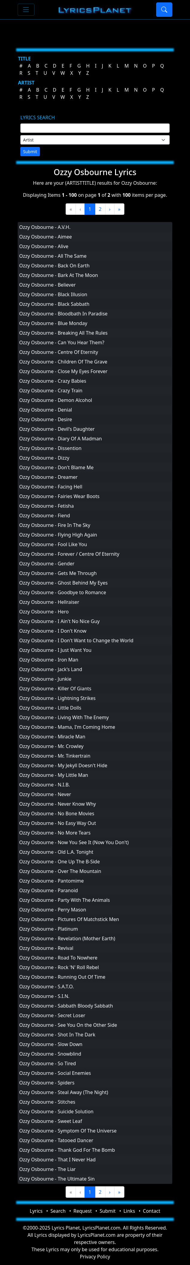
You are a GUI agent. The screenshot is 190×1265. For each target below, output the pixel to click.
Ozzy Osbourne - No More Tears (55, 832)
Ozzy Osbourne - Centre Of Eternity (58, 352)
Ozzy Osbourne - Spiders (46, 1082)
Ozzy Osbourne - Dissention (50, 448)
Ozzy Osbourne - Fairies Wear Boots (59, 496)
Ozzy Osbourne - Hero (44, 611)
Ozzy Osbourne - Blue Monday (53, 323)
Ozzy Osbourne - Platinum (48, 929)
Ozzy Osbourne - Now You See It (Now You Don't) (74, 842)
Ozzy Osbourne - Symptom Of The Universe (68, 1130)
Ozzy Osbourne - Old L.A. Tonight (56, 852)
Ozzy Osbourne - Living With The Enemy (64, 717)
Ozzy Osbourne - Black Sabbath (54, 304)
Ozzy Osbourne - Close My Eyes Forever (63, 371)
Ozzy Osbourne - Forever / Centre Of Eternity (69, 554)
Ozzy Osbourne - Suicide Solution (56, 1111)
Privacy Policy (95, 1256)
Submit (30, 151)
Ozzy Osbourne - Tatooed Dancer (56, 1140)
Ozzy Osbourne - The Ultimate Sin (57, 1178)
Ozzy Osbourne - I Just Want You (55, 650)
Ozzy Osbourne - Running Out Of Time (62, 977)
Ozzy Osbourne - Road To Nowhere (58, 957)
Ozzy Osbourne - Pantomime (51, 880)
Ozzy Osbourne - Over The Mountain (60, 871)
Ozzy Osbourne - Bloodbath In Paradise (63, 313)
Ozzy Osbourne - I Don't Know (52, 631)
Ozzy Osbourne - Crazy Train (50, 390)
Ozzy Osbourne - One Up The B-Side (59, 861)
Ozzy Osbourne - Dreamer (48, 477)
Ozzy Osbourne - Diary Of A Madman (60, 438)
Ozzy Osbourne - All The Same (53, 256)
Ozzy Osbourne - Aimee (45, 236)
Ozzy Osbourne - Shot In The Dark (57, 1034)
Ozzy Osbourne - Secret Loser (52, 1015)
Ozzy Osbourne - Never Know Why (57, 804)
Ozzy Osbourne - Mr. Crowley (51, 746)
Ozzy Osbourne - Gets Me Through (58, 573)
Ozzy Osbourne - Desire (45, 419)
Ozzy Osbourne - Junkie (45, 679)
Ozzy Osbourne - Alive (43, 246)
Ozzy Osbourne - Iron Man (48, 659)
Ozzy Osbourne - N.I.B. (44, 784)
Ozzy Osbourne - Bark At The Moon (58, 275)
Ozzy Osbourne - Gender (46, 563)
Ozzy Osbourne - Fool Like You (53, 544)
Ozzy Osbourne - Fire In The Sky (54, 525)
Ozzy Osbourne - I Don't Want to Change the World (76, 640)
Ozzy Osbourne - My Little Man (53, 775)
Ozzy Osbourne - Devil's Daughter (57, 429)
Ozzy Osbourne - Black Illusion (53, 294)
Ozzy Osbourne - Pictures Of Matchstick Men (69, 919)
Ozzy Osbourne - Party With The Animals (64, 900)
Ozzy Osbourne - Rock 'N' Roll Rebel (59, 967)
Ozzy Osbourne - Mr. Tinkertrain (55, 756)
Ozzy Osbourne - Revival (46, 948)
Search (58, 1211)
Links (129, 1211)
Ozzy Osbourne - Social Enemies (55, 1073)
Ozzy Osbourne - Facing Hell (50, 486)
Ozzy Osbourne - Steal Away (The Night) (63, 1092)
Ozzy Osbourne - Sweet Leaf (50, 1121)
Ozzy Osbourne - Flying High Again (58, 534)
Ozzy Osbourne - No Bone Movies (56, 813)
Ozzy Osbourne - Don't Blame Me (56, 467)
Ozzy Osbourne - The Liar (47, 1169)
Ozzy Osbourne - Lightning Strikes (57, 698)
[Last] (119, 209)
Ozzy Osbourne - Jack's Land (50, 669)
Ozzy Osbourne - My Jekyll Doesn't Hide (63, 765)
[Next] (109, 209)
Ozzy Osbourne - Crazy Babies (52, 381)
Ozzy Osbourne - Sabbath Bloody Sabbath (66, 1005)
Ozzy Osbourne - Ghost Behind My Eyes (63, 582)
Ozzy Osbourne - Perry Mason (52, 909)
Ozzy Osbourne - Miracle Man (52, 736)
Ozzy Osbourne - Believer (47, 284)
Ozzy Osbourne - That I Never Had (57, 1159)
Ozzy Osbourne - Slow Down (50, 1044)
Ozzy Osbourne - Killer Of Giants (55, 688)
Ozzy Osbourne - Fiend (44, 515)
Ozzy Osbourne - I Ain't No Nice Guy (59, 621)
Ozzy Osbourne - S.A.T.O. (46, 986)
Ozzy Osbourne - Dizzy (44, 458)
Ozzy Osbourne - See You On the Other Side (68, 1025)
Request (82, 1211)
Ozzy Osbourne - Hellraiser (49, 602)
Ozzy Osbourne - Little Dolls (50, 707)
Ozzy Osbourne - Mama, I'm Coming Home (67, 727)
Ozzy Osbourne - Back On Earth (54, 265)
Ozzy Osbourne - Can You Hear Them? (61, 342)
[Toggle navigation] (26, 10)
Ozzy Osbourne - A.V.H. (44, 227)
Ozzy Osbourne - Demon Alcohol (55, 400)
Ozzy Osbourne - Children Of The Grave (63, 361)
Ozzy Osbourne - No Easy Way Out (57, 823)
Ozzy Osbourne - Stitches (47, 1102)
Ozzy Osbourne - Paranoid (48, 890)
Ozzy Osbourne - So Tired (47, 1063)
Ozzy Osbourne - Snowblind (50, 1054)
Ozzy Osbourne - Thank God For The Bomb (67, 1150)
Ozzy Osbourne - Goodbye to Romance (62, 592)
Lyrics (36, 1211)
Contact (151, 1211)
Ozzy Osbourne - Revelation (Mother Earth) (67, 938)
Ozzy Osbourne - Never (45, 794)
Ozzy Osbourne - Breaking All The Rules (63, 333)
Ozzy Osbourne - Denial (45, 409)
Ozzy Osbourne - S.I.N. (44, 996)
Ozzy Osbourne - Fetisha (46, 506)
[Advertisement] (95, 31)
